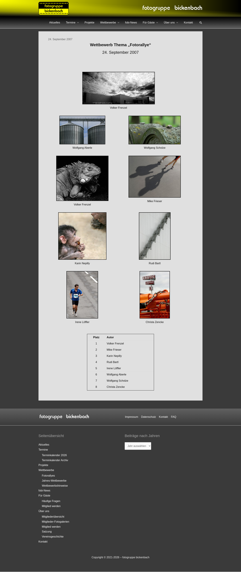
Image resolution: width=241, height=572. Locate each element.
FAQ (173, 416)
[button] (201, 22)
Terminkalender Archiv (55, 460)
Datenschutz (148, 416)
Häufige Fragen (51, 501)
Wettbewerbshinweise (55, 485)
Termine (82, 22)
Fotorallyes (48, 475)
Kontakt (189, 22)
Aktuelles (68, 22)
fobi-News (137, 22)
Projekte (99, 22)
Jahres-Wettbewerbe (54, 480)
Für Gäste (153, 22)
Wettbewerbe (116, 22)
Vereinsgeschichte (53, 536)
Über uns (172, 22)
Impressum (132, 416)
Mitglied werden (51, 506)
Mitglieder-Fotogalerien (55, 522)
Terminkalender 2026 (54, 455)
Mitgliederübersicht (53, 517)
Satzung (47, 531)
